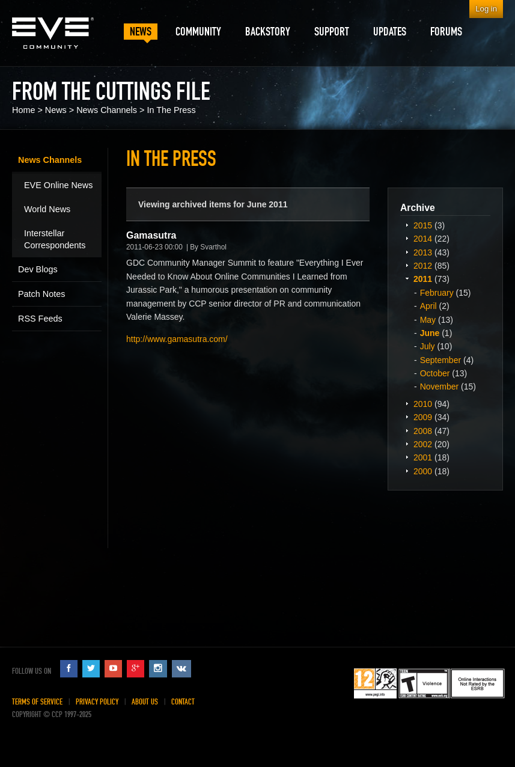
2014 (422, 238)
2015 (422, 225)
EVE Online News (58, 185)
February (437, 293)
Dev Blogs (38, 269)
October (435, 373)
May (428, 320)
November (439, 386)
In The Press (171, 110)
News (56, 110)
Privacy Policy (97, 702)
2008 (422, 431)
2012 (422, 265)
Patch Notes (41, 294)
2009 (422, 417)
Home (23, 110)
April (428, 306)
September (440, 360)
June (430, 333)
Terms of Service (37, 702)
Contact (183, 702)
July (427, 346)
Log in (486, 8)
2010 (422, 404)
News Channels (106, 110)
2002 (422, 444)
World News (47, 209)
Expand (406, 224)
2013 (422, 252)
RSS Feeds (40, 318)
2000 (422, 471)
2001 (422, 457)
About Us (145, 702)
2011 (422, 279)
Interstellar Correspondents (54, 239)
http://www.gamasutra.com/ (177, 339)
